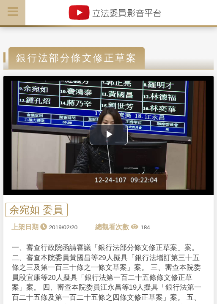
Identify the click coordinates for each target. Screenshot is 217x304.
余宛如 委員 (36, 210)
